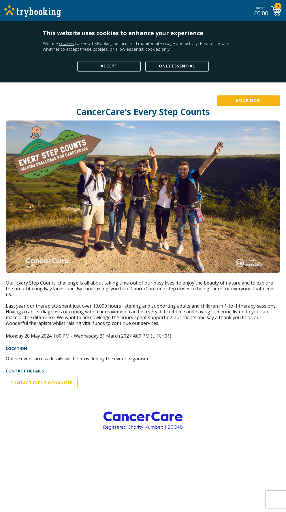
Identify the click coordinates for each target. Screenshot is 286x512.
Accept (109, 66)
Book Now (248, 100)
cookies (66, 43)
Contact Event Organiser (41, 382)
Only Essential (177, 66)
